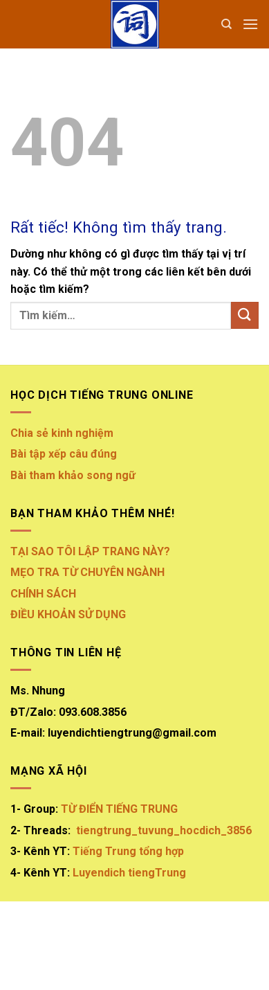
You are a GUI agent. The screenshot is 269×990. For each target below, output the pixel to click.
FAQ (227, 951)
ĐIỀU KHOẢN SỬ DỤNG (68, 614)
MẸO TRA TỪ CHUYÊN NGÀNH (87, 572)
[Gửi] (245, 315)
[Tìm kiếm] (226, 24)
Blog (147, 951)
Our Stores (99, 951)
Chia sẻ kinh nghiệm (61, 433)
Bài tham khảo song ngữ (74, 475)
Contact (189, 951)
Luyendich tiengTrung (129, 872)
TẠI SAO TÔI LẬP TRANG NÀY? (90, 551)
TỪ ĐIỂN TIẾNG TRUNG (119, 809)
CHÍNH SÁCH (43, 593)
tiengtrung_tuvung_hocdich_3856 (164, 830)
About (49, 951)
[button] (250, 24)
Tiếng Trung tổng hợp (128, 851)
